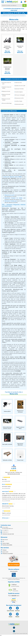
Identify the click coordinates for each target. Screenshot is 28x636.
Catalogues (4, 550)
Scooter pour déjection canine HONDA (7, 47)
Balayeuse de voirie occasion (6, 95)
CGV (3, 541)
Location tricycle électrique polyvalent (7, 68)
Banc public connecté (7, 444)
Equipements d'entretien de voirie (21, 16)
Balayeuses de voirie (9, 195)
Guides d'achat (5, 552)
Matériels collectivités (8, 16)
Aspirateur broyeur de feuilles (6, 87)
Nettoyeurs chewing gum (11, 201)
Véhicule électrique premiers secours (7, 427)
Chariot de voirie (18, 82)
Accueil (2, 15)
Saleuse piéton (7, 411)
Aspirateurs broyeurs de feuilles (13, 198)
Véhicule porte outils (19, 104)
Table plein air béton (7, 460)
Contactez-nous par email (8, 534)
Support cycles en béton (20, 427)
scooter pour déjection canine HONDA (12, 177)
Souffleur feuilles (18, 101)
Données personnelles (7, 545)
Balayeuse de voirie (6, 91)
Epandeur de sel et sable (20, 85)
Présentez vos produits (8, 553)
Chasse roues (20, 460)
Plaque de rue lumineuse (20, 411)
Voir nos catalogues (14, 564)
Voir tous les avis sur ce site (14, 474)
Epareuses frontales (19, 89)
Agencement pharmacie (20, 444)
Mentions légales (5, 543)
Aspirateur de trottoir (20, 46)
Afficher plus (5, 518)
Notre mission (5, 539)
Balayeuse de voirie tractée (6, 99)
